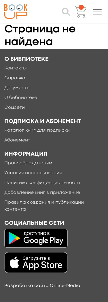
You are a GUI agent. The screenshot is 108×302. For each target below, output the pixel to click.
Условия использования (33, 173)
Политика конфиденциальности (42, 183)
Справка (14, 78)
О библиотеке (20, 98)
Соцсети (14, 108)
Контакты (15, 68)
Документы (17, 88)
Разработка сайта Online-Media (42, 286)
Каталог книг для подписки (37, 130)
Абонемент (17, 140)
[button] (97, 11)
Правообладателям (28, 163)
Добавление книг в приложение (42, 193)
